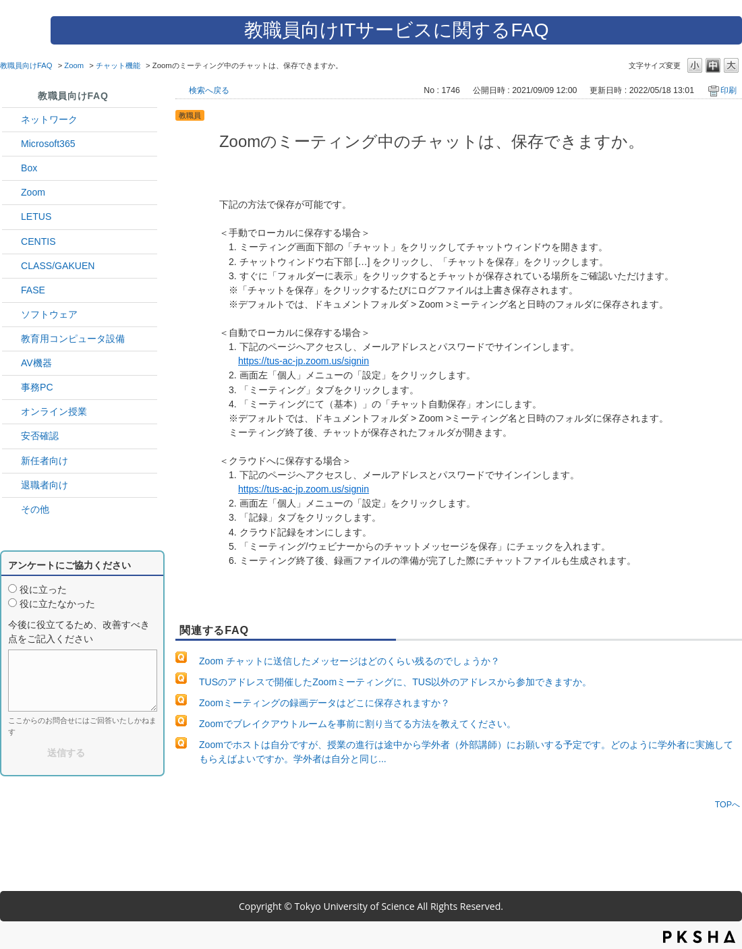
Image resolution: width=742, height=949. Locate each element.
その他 (35, 509)
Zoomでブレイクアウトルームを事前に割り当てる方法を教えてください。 (357, 723)
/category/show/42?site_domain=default (11, 217)
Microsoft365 (48, 143)
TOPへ (727, 804)
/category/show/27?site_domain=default (11, 290)
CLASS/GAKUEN (58, 265)
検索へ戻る (209, 90)
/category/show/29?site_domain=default (11, 144)
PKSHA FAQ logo (699, 937)
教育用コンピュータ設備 (73, 338)
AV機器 (36, 362)
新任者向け (44, 460)
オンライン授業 (54, 411)
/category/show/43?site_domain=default (11, 168)
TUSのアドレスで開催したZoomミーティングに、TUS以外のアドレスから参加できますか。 (395, 682)
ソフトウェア (49, 314)
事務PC (37, 387)
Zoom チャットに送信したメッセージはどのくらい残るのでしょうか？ (349, 661)
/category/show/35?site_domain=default (11, 387)
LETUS (36, 216)
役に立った (43, 589)
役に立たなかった (57, 603)
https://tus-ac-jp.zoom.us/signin (303, 360)
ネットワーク (49, 119)
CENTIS (38, 241)
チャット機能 (118, 65)
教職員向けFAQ (26, 65)
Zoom (74, 65)
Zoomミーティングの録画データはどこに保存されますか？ (324, 702)
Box (29, 168)
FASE (33, 290)
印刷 (728, 90)
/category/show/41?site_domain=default (11, 192)
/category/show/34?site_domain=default (11, 120)
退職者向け (44, 485)
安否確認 (40, 435)
